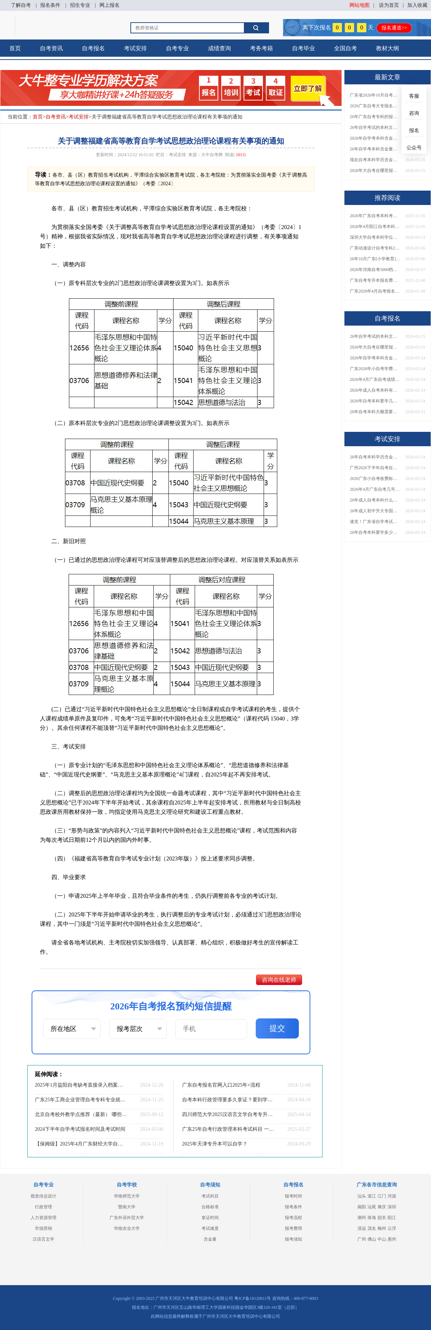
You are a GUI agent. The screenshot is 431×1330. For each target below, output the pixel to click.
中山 (381, 1239)
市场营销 (43, 1228)
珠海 (371, 1217)
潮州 (361, 1217)
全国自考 (345, 48)
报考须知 (293, 1239)
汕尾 (371, 1206)
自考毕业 (303, 48)
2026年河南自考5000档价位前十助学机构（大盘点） (375, 269)
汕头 (361, 1196)
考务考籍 (261, 48)
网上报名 (109, 5)
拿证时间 (210, 1217)
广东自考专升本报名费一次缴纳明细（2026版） (375, 280)
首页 (15, 48)
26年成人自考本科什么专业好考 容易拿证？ (375, 500)
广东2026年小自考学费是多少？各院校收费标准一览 (375, 368)
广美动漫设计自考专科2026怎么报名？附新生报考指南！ (375, 248)
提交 (277, 1028)
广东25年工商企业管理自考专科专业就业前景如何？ (81, 1099)
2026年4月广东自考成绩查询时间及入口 (375, 379)
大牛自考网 (212, 154)
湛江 (371, 1196)
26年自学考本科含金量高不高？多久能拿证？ (375, 148)
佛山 (371, 1239)
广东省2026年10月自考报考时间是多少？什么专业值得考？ (375, 95)
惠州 (392, 1239)
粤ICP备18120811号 (252, 1298)
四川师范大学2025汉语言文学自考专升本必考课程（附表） (228, 1114)
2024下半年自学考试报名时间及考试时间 (80, 1129)
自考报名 (93, 48)
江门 (381, 1196)
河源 (392, 1196)
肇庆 (381, 1206)
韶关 (381, 1217)
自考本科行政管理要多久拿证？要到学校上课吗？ (228, 1099)
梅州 (381, 1228)
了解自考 (21, 5)
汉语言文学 (43, 1239)
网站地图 (359, 5)
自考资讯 (51, 48)
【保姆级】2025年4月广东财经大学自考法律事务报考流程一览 (81, 1144)
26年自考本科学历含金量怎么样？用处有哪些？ (375, 456)
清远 (361, 1228)
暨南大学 (126, 1206)
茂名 (371, 1228)
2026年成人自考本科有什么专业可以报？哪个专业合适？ (375, 390)
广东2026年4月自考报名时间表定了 (375, 291)
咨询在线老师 (279, 980)
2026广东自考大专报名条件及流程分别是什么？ (375, 105)
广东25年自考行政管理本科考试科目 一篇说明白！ (228, 1129)
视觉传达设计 (43, 1196)
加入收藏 (417, 5)
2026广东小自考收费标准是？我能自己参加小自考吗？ (375, 478)
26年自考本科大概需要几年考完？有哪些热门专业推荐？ (375, 411)
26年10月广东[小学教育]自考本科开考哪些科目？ (375, 258)
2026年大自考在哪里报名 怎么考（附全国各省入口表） (375, 170)
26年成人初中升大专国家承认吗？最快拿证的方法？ (375, 510)
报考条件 (293, 1206)
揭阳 (361, 1206)
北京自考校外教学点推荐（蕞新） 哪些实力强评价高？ (81, 1114)
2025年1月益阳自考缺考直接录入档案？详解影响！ (81, 1085)
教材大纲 (387, 48)
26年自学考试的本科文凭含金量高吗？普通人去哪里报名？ (375, 127)
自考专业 (177, 48)
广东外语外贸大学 (127, 1217)
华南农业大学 (127, 1228)
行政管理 (43, 1206)
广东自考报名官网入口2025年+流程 (221, 1085)
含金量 (210, 1239)
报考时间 (293, 1196)
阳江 (392, 1217)
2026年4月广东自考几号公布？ (375, 489)
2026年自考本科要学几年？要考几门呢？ (375, 400)
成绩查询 (219, 48)
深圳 (392, 1206)
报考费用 (293, 1228)
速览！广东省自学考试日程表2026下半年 (375, 521)
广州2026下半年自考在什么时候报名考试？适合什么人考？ (375, 467)
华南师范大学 (127, 1196)
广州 (361, 1239)
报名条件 (50, 5)
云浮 (392, 1228)
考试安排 (135, 48)
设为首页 (389, 5)
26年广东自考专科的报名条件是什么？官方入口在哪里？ (375, 116)
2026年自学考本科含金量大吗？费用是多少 (375, 138)
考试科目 (210, 1196)
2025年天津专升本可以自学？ (214, 1144)
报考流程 (293, 1217)
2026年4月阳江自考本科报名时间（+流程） (375, 226)
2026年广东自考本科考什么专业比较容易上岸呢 (375, 215)
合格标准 (210, 1206)
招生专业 (80, 5)
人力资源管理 (43, 1217)
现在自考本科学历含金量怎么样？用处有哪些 (375, 159)
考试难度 (210, 1228)
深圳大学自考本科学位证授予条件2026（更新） (375, 237)
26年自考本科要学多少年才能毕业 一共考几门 (375, 532)
